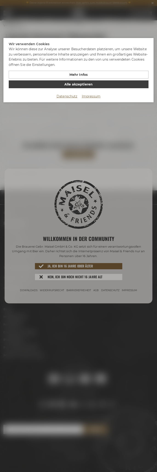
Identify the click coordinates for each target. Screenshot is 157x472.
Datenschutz (67, 96)
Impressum (91, 96)
